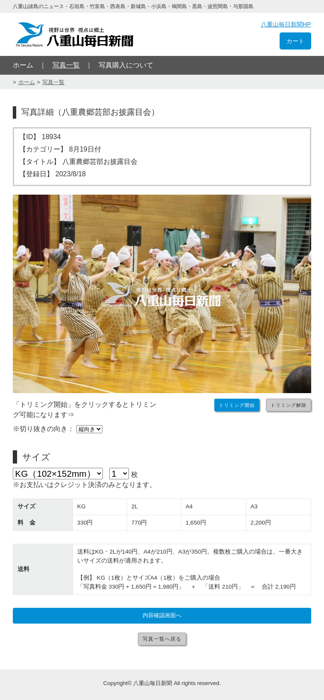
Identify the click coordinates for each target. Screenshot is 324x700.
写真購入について (126, 65)
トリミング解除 (288, 405)
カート (295, 41)
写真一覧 (66, 65)
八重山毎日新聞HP (286, 24)
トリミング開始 (237, 405)
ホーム (23, 65)
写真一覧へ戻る (162, 639)
